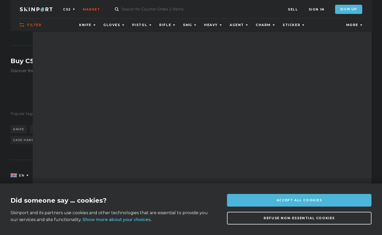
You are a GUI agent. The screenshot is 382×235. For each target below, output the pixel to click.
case (102, 140)
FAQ (110, 176)
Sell (293, 9)
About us (66, 176)
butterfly (112, 129)
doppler (68, 129)
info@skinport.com (343, 174)
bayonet (61, 140)
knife (18, 129)
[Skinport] (41, 9)
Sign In (317, 9)
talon (84, 140)
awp (89, 129)
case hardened (28, 140)
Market (91, 9)
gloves (138, 129)
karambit (42, 129)
